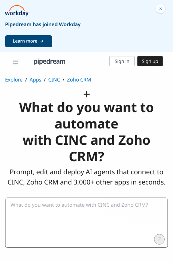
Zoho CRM (79, 79)
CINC (54, 79)
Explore (14, 79)
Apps (35, 79)
